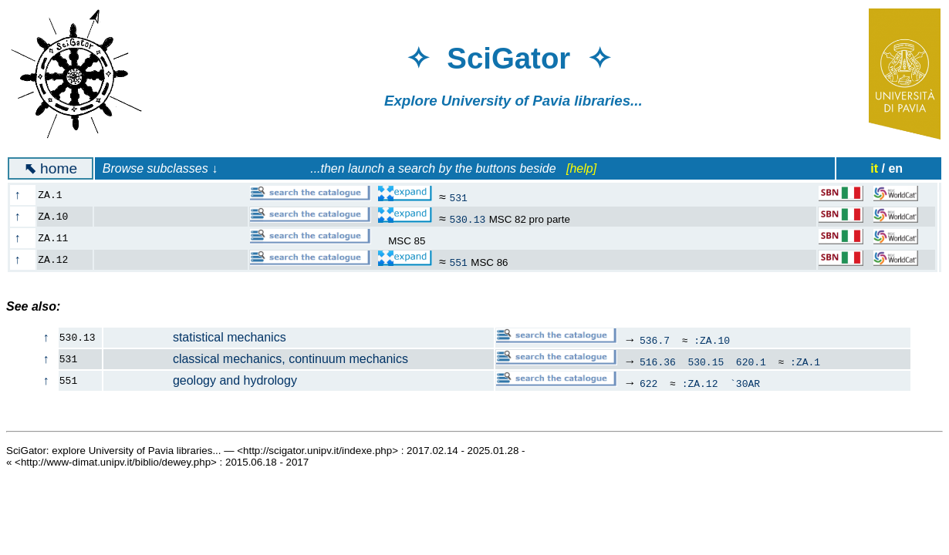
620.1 (751, 361)
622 (648, 383)
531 (458, 197)
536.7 (655, 340)
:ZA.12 (700, 383)
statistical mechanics (195, 337)
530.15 (705, 361)
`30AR (745, 383)
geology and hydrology (200, 380)
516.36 (658, 361)
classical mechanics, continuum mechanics (256, 358)
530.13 (467, 219)
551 (458, 262)
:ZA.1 (805, 361)
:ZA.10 (712, 340)
